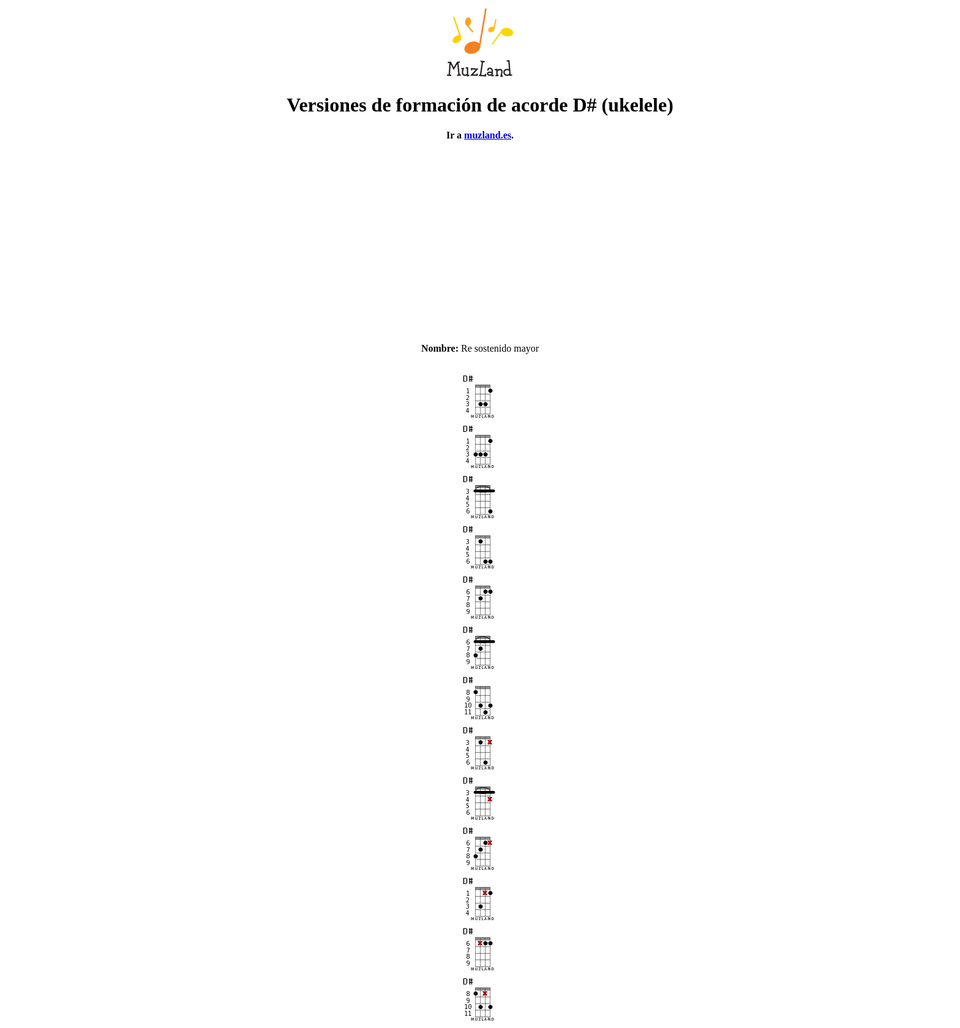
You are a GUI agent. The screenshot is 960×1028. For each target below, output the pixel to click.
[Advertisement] (480, 236)
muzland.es (487, 135)
